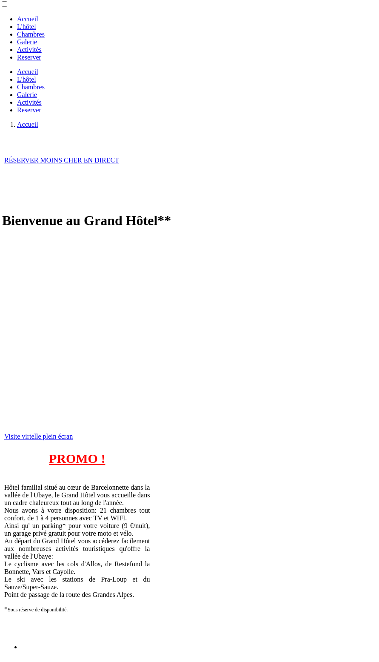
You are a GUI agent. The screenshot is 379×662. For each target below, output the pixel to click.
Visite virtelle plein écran (38, 436)
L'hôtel (26, 26)
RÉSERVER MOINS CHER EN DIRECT (61, 160)
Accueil (27, 19)
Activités (29, 49)
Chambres (31, 34)
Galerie (27, 42)
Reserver (29, 57)
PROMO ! (77, 458)
